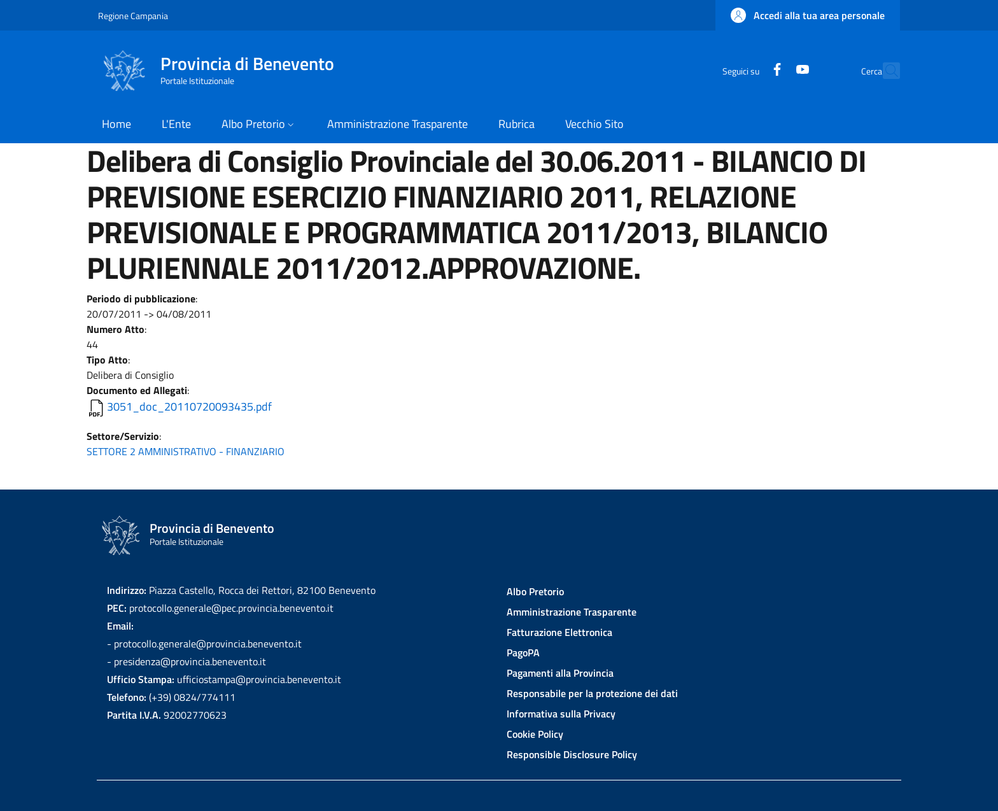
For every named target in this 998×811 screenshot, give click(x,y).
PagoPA (523, 652)
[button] (807, 15)
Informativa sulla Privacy (561, 713)
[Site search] (884, 70)
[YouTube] (774, 70)
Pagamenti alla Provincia (560, 673)
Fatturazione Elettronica (559, 632)
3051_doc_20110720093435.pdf (189, 406)
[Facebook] (749, 70)
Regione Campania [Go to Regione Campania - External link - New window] (133, 15)
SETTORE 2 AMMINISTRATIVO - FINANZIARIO (186, 451)
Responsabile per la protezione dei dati (592, 693)
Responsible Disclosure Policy (572, 754)
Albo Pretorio (535, 591)
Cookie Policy (535, 734)
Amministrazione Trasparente (571, 611)
